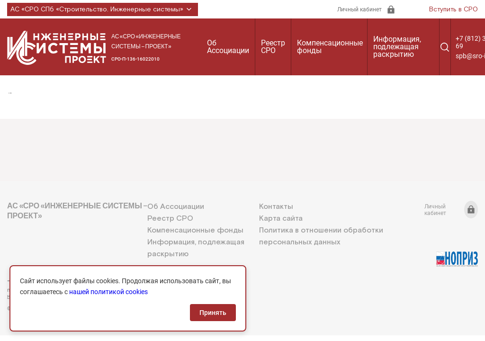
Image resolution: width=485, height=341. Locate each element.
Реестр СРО (273, 46)
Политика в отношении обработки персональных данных (321, 236)
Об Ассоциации (228, 46)
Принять (212, 312)
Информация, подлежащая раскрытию (397, 47)
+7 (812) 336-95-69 (49, 281)
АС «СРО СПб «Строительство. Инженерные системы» (102, 9)
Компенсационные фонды (330, 46)
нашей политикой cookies (108, 292)
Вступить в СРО (453, 9)
